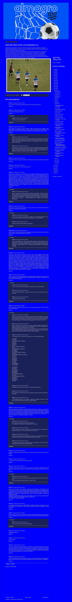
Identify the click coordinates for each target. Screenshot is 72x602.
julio (56, 99)
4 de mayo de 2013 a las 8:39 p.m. (19, 305)
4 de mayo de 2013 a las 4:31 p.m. (19, 158)
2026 (55, 69)
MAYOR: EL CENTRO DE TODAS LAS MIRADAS (59, 139)
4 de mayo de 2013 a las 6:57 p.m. (21, 230)
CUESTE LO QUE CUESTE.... (60, 148)
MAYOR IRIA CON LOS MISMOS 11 (59, 153)
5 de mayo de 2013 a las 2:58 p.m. (19, 512)
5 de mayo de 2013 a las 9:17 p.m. (22, 221)
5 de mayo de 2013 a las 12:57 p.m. (22, 391)
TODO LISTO (57, 103)
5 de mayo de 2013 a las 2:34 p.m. (19, 503)
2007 (55, 173)
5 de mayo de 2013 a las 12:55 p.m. (22, 427)
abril (56, 158)
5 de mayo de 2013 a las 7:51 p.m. (22, 440)
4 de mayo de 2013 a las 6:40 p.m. (19, 206)
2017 (55, 83)
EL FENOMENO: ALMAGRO (60, 109)
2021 (55, 77)
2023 (55, 74)
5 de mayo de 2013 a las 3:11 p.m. (22, 522)
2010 (55, 168)
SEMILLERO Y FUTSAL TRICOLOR (59, 136)
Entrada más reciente (9, 597)
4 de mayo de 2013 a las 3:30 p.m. (22, 137)
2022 (55, 75)
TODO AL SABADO (58, 131)
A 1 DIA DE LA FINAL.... (59, 115)
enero (56, 163)
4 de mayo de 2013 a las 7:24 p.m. (22, 191)
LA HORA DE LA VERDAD (59, 129)
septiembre (57, 96)
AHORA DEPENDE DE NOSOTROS (59, 128)
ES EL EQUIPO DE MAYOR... (60, 140)
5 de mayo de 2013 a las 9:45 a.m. (22, 421)
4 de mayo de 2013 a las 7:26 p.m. (22, 239)
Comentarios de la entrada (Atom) (17, 599)
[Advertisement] (60, 48)
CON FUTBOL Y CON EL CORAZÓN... (59, 151)
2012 (55, 165)
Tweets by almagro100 (57, 62)
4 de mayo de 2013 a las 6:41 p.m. (22, 118)
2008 (55, 171)
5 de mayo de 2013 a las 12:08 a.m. (19, 450)
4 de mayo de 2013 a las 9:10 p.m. (22, 290)
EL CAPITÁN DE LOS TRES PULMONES (60, 133)
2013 (55, 90)
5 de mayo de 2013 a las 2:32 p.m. (19, 487)
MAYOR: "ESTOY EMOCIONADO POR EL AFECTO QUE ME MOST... (60, 144)
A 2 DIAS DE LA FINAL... (59, 117)
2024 (55, 72)
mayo (56, 102)
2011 (55, 166)
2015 (55, 86)
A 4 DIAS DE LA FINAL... (59, 121)
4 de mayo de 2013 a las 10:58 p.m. (22, 323)
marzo (56, 160)
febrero (56, 161)
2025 (55, 71)
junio (56, 100)
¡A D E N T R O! (57, 112)
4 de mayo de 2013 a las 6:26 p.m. (19, 172)
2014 (55, 88)
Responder (11, 106)
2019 (55, 80)
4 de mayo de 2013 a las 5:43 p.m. (19, 165)
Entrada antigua (45, 597)
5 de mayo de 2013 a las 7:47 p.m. (22, 397)
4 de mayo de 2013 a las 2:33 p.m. (19, 126)
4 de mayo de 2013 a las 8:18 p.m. (19, 252)
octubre (56, 94)
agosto (56, 97)
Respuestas (12, 115)
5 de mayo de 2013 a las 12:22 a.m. (22, 334)
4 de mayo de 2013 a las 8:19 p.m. (19, 274)
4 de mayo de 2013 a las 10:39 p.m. (22, 314)
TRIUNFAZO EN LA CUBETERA (61, 147)
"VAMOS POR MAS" (58, 111)
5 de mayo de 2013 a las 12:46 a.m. (22, 385)
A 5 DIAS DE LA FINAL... (59, 123)
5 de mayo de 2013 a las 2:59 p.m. (19, 537)
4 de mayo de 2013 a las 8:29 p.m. (22, 145)
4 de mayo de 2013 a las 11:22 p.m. (19, 407)
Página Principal (28, 597)
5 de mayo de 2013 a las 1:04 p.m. (22, 434)
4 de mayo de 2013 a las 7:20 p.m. (22, 215)
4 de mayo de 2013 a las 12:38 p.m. (19, 110)
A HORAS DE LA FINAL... (59, 114)
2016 (55, 85)
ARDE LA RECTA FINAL (59, 142)
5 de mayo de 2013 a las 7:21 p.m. (19, 556)
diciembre (57, 91)
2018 (55, 82)
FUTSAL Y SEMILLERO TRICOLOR (59, 125)
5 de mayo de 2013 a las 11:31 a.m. (19, 466)
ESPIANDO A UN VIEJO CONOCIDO (59, 106)
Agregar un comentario (10, 563)
